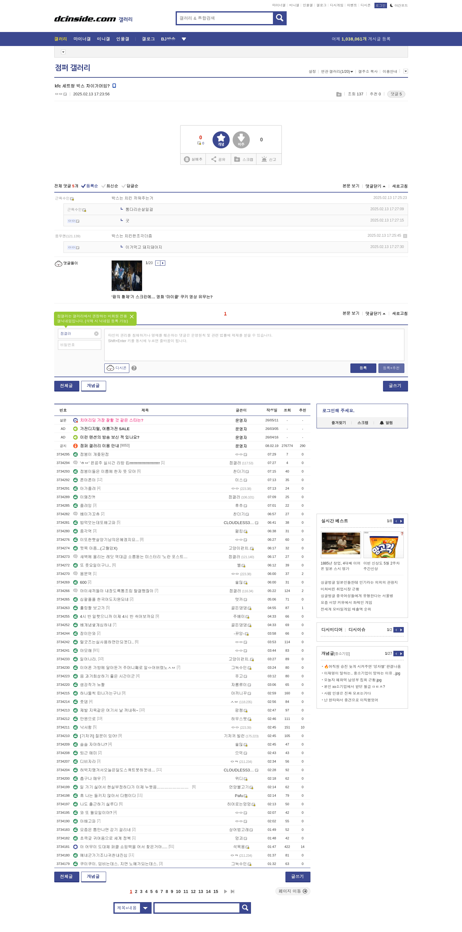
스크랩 (339, 94)
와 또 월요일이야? (92, 812)
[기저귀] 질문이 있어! (95, 736)
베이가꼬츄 (86, 514)
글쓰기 (395, 385)
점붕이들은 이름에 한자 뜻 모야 (104, 471)
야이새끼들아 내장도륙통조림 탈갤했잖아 (113, 591)
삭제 (405, 236)
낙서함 (82, 727)
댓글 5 (396, 94)
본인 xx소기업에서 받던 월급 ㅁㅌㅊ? (354, 687)
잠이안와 (84, 633)
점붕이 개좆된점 (91, 454)
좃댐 (80, 702)
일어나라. (85, 659)
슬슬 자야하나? (90, 744)
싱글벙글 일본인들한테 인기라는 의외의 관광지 (359, 582)
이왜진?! (84, 497)
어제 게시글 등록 (361, 39)
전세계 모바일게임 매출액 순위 (346, 609)
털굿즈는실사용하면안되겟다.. (103, 642)
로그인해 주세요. (338, 410)
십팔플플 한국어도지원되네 (101, 599)
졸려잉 (82, 505)
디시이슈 (357, 629)
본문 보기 (351, 186)
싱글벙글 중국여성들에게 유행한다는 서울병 (357, 596)
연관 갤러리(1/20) (337, 71)
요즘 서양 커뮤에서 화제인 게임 (346, 603)
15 (215, 891)
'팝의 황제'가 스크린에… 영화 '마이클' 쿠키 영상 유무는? (162, 297)
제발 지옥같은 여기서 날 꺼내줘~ (105, 710)
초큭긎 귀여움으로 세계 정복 (102, 838)
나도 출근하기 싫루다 (95, 804)
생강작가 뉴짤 (89, 684)
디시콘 (366, 5)
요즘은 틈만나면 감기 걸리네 (102, 829)
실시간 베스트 (334, 521)
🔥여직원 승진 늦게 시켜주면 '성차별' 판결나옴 (362, 666)
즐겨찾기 (338, 423)
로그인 (381, 5)
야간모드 (399, 5)
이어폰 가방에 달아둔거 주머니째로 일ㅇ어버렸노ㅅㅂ (124, 667)
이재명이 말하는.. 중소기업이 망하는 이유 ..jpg (362, 673)
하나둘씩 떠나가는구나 (97, 693)
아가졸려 (84, 488)
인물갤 (308, 5)
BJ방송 (168, 39)
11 (185, 891)
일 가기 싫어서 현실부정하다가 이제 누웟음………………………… (132, 787)
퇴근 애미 (85, 753)
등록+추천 (391, 368)
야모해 (82, 650)
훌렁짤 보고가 (89, 608)
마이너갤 (279, 5)
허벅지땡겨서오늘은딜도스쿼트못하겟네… (114, 770)
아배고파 (84, 821)
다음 (225, 891)
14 (208, 891)
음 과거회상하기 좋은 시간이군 (104, 676)
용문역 (82, 574)
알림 (386, 423)
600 (80, 582)
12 (193, 891)
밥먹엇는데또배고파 (94, 522)
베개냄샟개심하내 (92, 625)
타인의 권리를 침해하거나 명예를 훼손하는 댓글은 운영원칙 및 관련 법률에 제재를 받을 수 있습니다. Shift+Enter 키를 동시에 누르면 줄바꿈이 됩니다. (190, 338)
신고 (269, 159)
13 (201, 891)
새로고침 (400, 186)
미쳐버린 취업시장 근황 (340, 589)
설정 (312, 71)
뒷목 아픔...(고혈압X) (95, 548)
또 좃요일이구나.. (92, 565)
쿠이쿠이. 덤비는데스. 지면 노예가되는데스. (115, 864)
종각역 (82, 531)
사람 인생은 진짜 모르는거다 (347, 693)
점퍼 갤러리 (72, 68)
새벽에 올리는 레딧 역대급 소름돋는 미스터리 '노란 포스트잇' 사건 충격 (132, 557)
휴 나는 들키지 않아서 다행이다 (104, 795)
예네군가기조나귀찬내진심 (100, 855)
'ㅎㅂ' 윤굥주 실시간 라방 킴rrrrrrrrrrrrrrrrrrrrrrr (116, 463)
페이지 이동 (293, 891)
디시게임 (336, 5)
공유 (218, 159)
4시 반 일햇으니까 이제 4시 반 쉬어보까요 (113, 616)
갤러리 (60, 39)
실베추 (193, 159)
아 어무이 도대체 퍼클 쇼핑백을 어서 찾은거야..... (120, 847)
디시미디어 (332, 629)
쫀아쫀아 (84, 480)
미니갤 (294, 5)
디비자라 (84, 761)
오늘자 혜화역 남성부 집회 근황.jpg (353, 680)
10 (178, 891)
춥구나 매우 (87, 778)
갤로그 (322, 5)
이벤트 (352, 5)
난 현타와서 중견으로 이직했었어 (351, 700)
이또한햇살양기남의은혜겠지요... (106, 539)
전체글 (66, 385)
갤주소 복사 (368, 71)
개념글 (93, 385)
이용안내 (390, 71)
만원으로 (84, 719)
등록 (363, 368)
